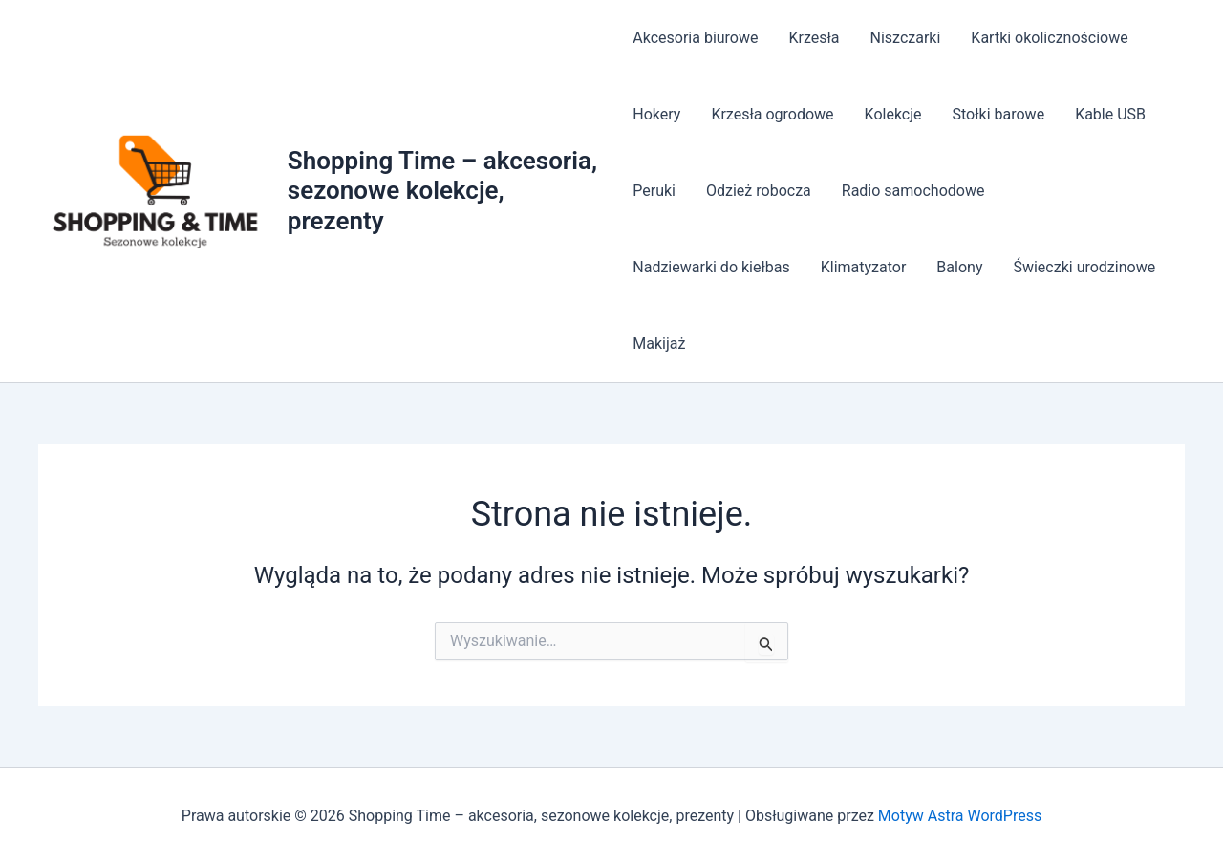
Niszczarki (905, 38)
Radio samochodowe (913, 191)
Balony (959, 267)
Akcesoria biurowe (695, 38)
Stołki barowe (999, 114)
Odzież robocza (758, 191)
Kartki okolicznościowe (1049, 38)
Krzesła (814, 38)
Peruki (654, 191)
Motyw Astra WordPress (959, 816)
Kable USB (1110, 114)
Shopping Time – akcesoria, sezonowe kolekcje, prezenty (442, 190)
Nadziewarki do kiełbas (711, 267)
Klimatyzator (864, 267)
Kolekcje (893, 114)
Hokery (656, 114)
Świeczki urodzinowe (1084, 267)
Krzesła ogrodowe (772, 114)
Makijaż (659, 344)
